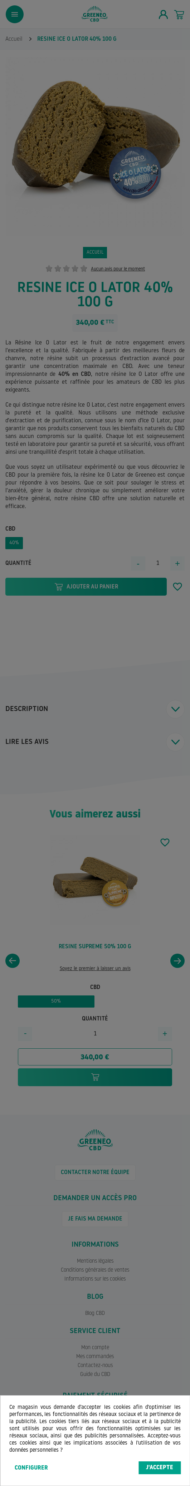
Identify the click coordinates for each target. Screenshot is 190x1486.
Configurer (31, 1468)
